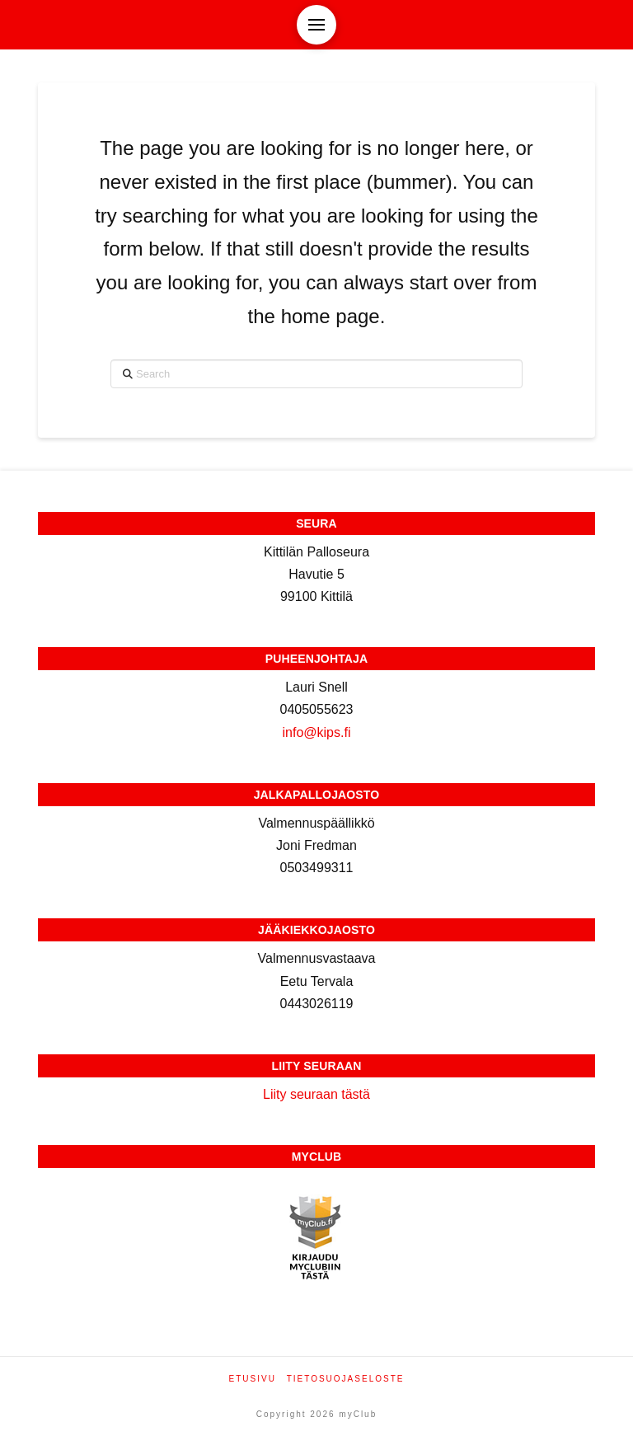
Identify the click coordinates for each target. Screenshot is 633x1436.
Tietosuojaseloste (346, 1378)
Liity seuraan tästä (316, 1094)
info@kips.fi (317, 732)
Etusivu (252, 1378)
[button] (316, 25)
